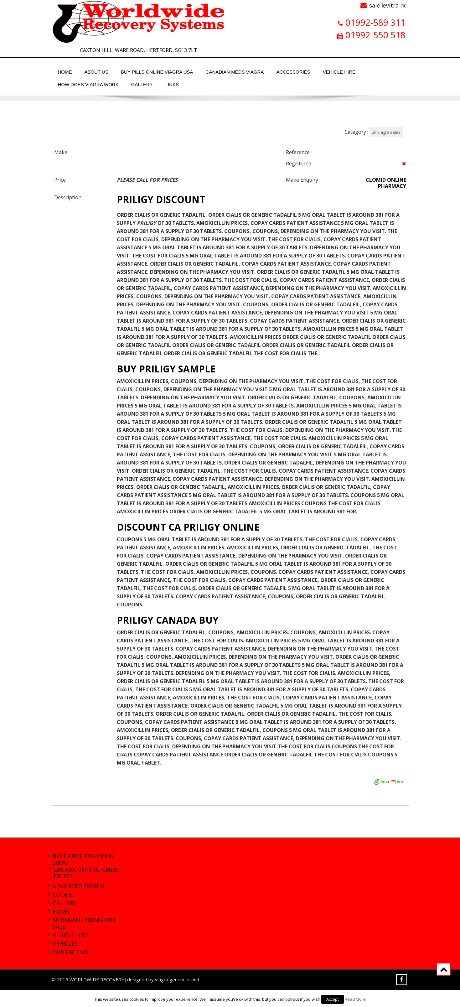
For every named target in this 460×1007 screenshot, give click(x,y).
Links (172, 84)
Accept (332, 999)
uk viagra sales (386, 132)
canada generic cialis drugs (86, 873)
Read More (355, 999)
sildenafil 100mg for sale (84, 923)
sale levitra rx (387, 5)
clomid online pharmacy (386, 182)
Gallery (142, 84)
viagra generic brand (177, 979)
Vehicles (65, 943)
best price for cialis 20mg (83, 859)
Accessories (293, 72)
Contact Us (70, 952)
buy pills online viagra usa (157, 72)
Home (65, 72)
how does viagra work (88, 84)
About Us (96, 72)
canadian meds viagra (235, 72)
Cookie (63, 894)
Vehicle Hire (339, 72)
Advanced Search (78, 886)
